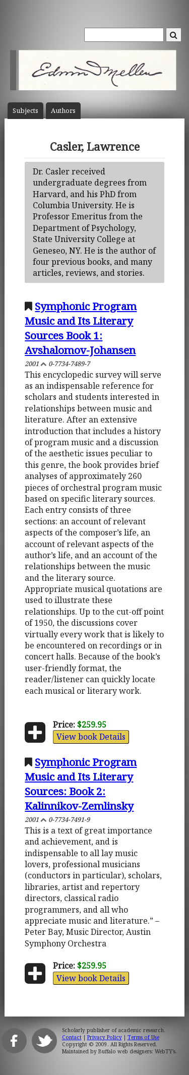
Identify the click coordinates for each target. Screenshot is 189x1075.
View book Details (90, 736)
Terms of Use (143, 1037)
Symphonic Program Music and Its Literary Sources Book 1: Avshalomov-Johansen (81, 328)
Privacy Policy (104, 1037)
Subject (25, 110)
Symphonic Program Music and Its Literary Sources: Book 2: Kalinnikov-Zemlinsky (81, 784)
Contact (72, 1037)
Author (63, 110)
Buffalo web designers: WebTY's (136, 1051)
